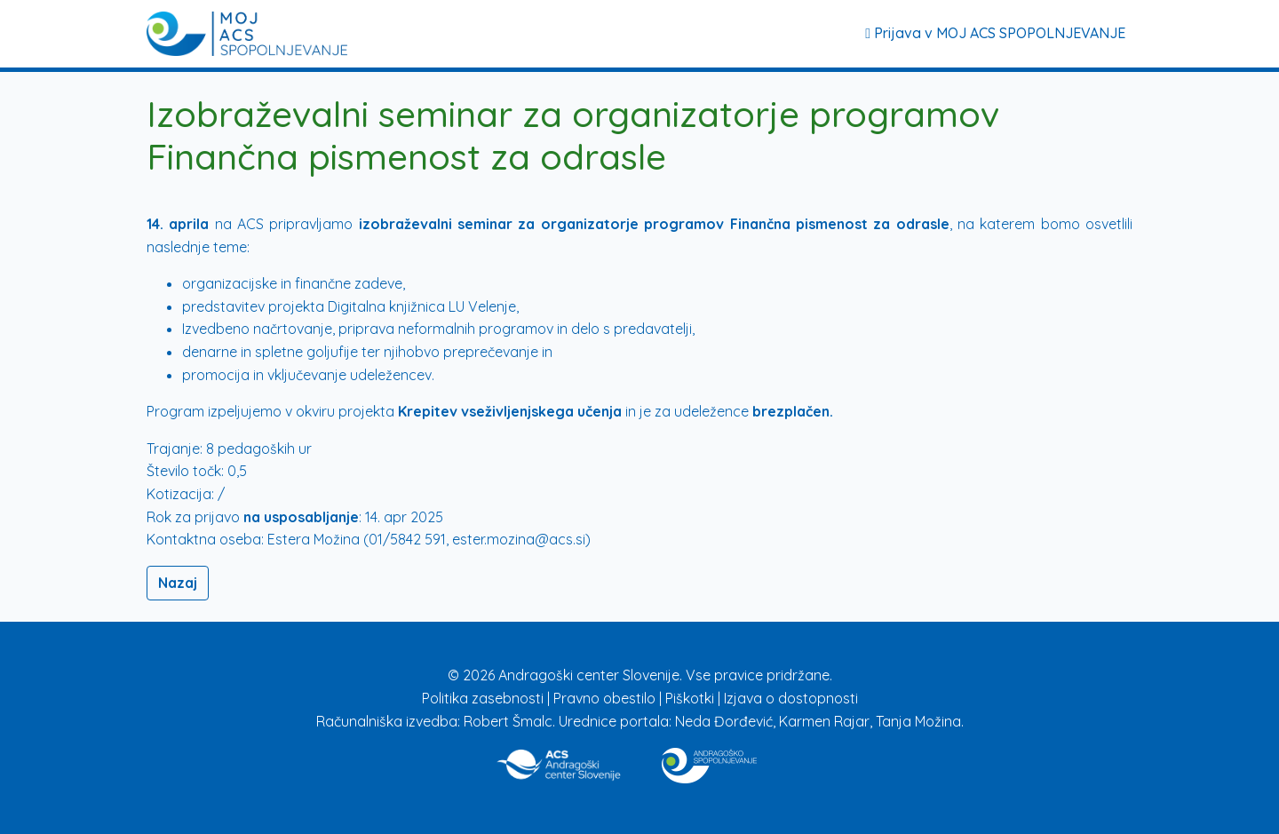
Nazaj (177, 583)
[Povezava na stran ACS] (560, 762)
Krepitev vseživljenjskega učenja (510, 411)
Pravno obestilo (606, 698)
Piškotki (691, 698)
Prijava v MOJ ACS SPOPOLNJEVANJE (995, 33)
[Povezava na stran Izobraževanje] (709, 762)
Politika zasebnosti (484, 698)
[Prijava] (247, 33)
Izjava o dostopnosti (791, 698)
